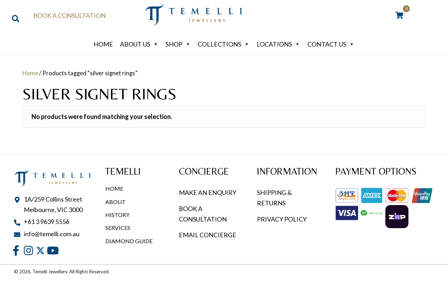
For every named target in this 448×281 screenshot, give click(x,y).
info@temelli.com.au (51, 234)
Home (103, 44)
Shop (178, 44)
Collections (224, 44)
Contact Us (331, 44)
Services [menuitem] (117, 227)
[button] (16, 250)
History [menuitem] (117, 214)
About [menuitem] (115, 201)
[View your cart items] (400, 15)
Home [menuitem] (114, 188)
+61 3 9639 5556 (46, 221)
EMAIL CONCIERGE (208, 235)
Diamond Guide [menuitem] (129, 241)
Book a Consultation (69, 15)
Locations (278, 44)
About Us (139, 44)
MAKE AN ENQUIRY (207, 192)
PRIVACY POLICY (282, 219)
